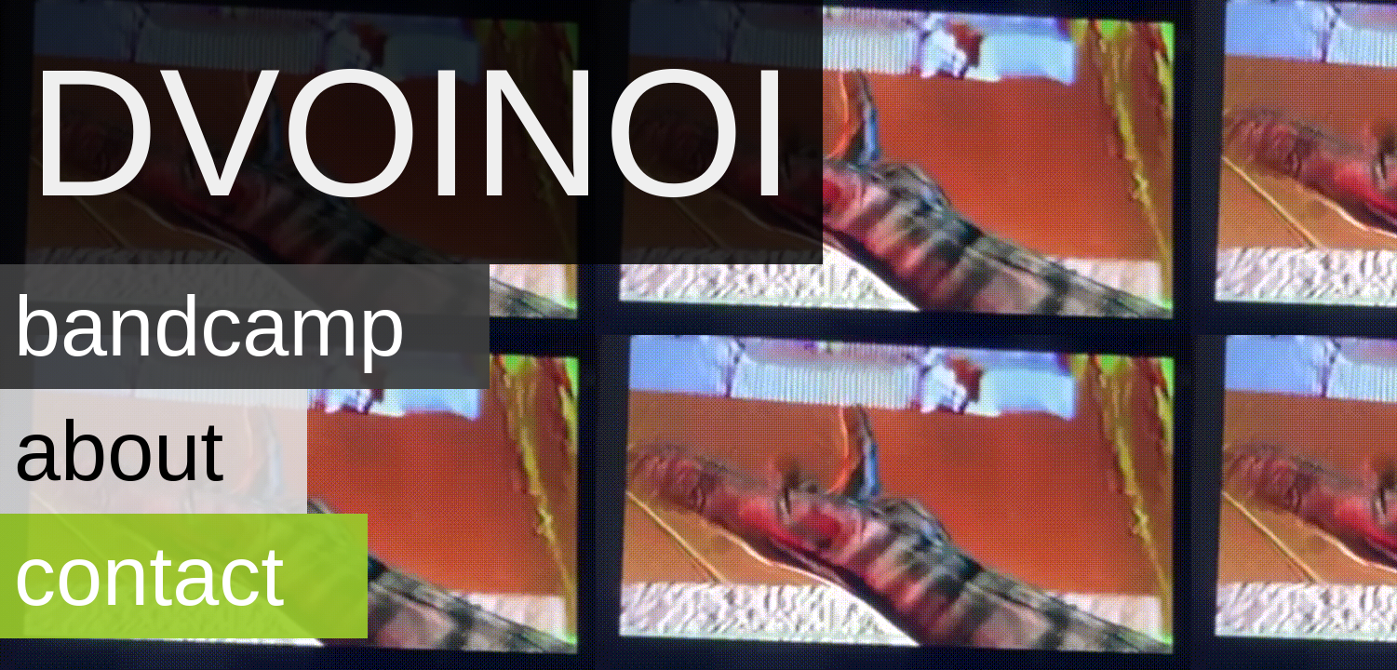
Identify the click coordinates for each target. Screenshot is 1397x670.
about (118, 451)
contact (149, 576)
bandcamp (210, 326)
